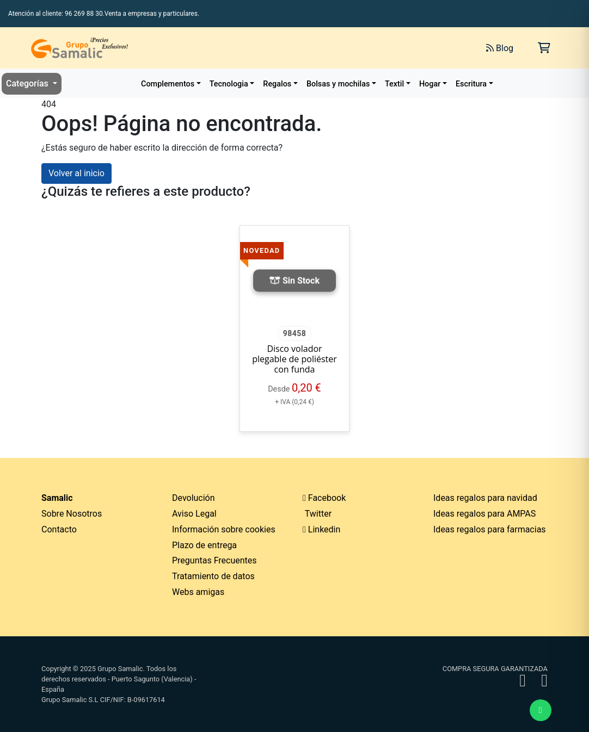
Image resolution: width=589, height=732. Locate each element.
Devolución (193, 498)
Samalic (57, 498)
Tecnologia (229, 84)
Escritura (471, 84)
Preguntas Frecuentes (214, 560)
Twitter (317, 513)
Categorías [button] (28, 83)
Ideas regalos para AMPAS (484, 513)
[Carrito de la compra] (544, 48)
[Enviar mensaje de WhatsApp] (540, 710)
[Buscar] (356, 48)
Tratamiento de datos (213, 576)
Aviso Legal (194, 513)
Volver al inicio (76, 173)
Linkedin (321, 529)
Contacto (59, 529)
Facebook (324, 498)
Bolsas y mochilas (338, 84)
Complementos (167, 84)
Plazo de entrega (204, 545)
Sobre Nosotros (71, 513)
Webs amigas (198, 592)
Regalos (277, 84)
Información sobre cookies (223, 529)
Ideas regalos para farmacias (489, 529)
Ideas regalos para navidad (485, 498)
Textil (394, 84)
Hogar (429, 84)
